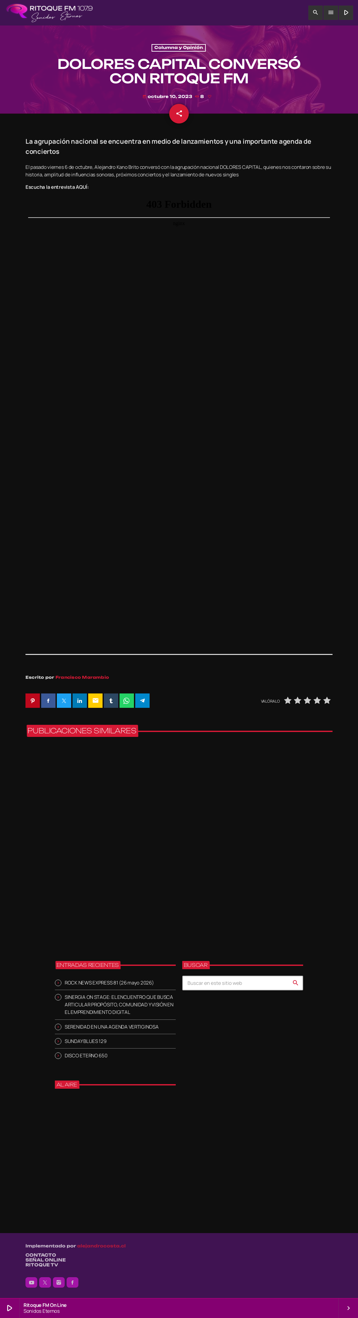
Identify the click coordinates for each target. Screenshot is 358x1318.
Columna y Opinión (179, 47)
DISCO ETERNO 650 (86, 1055)
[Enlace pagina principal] (49, 12)
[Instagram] (59, 1282)
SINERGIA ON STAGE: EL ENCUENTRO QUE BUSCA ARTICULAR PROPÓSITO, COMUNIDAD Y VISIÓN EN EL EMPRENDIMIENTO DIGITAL (119, 1005)
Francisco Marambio (82, 677)
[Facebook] (72, 1282)
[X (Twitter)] (45, 1282)
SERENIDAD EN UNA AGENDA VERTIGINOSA (112, 1026)
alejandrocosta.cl (101, 1246)
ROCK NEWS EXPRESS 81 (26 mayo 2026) (109, 983)
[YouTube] (31, 1282)
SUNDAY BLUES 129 (85, 1041)
